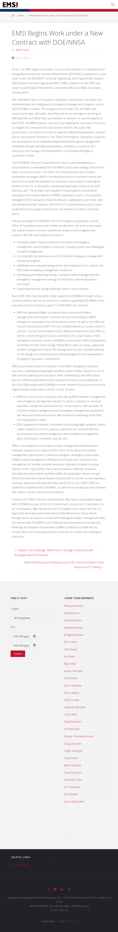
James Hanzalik (73, 671)
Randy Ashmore (73, 605)
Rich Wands (71, 794)
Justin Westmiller (74, 801)
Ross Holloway (73, 685)
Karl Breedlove (73, 620)
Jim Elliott (69, 656)
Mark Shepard (72, 765)
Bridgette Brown (73, 635)
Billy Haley (70, 663)
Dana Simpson (73, 772)
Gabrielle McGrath (75, 707)
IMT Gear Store (20, 865)
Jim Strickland (72, 787)
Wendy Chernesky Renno (79, 736)
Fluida (57, 921)
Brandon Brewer (74, 627)
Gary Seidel (71, 758)
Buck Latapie (71, 692)
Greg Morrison (72, 721)
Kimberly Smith (73, 779)
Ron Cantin (70, 642)
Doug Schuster (73, 743)
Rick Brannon (71, 613)
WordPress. (70, 921)
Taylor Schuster (73, 751)
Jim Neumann (72, 729)
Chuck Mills (70, 714)
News (21, 15)
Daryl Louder (71, 700)
